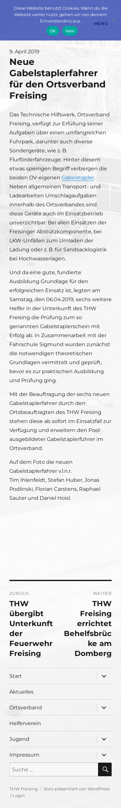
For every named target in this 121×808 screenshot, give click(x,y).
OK (53, 31)
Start (15, 676)
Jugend (19, 739)
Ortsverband (25, 708)
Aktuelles (21, 692)
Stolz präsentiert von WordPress (77, 788)
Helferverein (25, 723)
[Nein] (113, 20)
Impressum (24, 755)
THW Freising (23, 788)
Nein (70, 31)
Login (19, 795)
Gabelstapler (78, 178)
